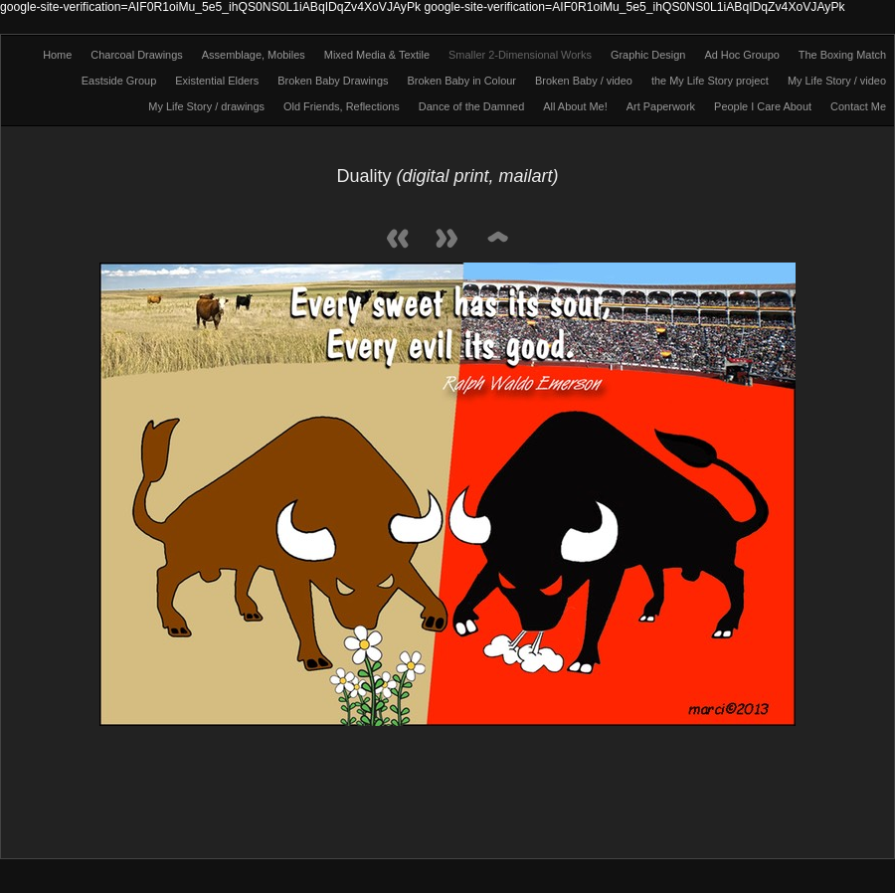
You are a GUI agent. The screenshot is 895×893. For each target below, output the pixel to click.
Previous (398, 240)
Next (447, 240)
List (497, 240)
